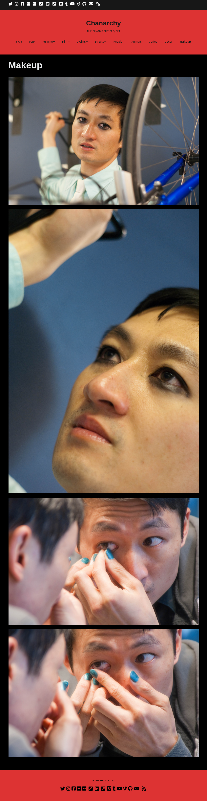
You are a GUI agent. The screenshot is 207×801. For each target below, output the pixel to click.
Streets (99, 41)
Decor (168, 41)
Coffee (153, 41)
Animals (137, 41)
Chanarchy (103, 23)
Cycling (81, 41)
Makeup (185, 41)
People (117, 41)
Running (47, 41)
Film (64, 41)
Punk (32, 41)
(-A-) (19, 41)
